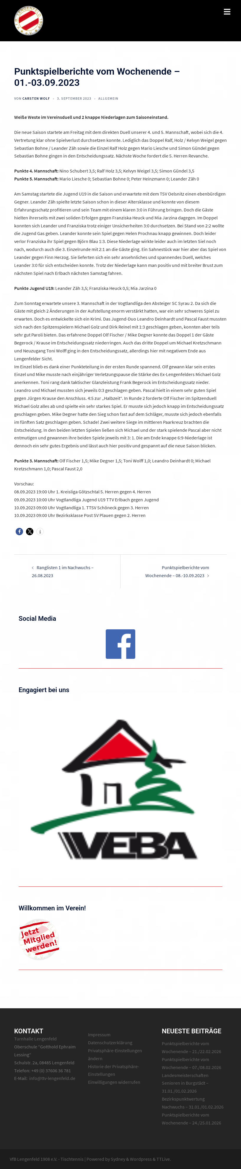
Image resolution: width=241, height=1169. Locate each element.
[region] (120, 644)
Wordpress (141, 1159)
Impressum (99, 1034)
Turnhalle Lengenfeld (35, 1039)
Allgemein (108, 98)
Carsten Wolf (36, 98)
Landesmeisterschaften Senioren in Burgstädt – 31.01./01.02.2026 (185, 1083)
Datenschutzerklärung (110, 1042)
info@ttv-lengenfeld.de (52, 1078)
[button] (19, 531)
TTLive (163, 1159)
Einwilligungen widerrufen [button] (114, 1082)
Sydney (118, 1159)
